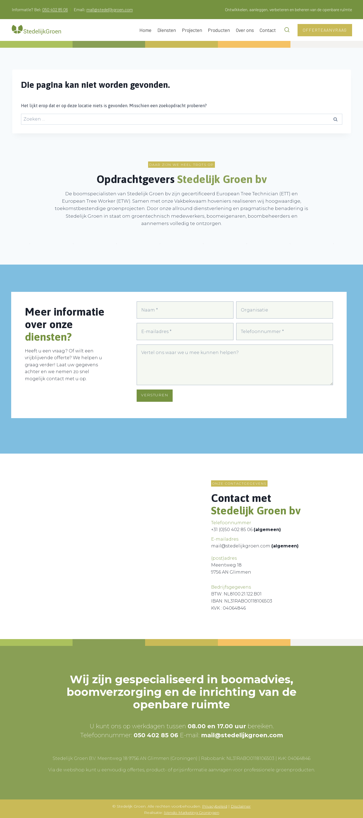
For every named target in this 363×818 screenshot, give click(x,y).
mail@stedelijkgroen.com (109, 9)
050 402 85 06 (55, 9)
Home (145, 30)
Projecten (192, 30)
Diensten (166, 30)
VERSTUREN (154, 398)
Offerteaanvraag (325, 29)
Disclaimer (241, 804)
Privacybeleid (214, 804)
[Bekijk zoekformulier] (288, 30)
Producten (219, 30)
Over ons (245, 30)
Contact (268, 30)
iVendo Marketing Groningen (191, 811)
